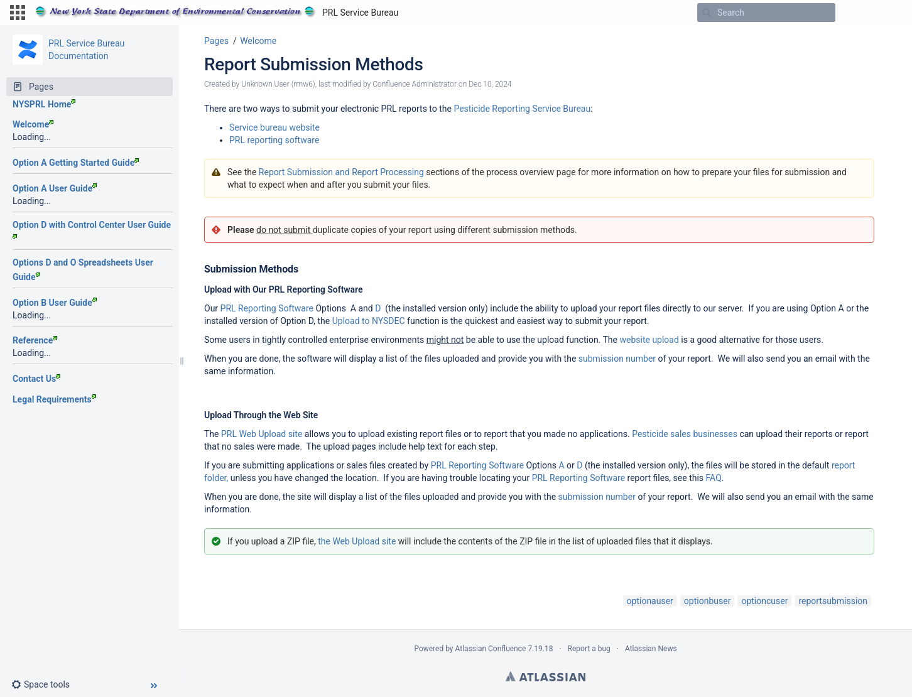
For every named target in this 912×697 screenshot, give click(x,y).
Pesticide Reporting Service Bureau (521, 109)
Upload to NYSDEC (368, 321)
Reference (35, 340)
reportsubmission (832, 601)
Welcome (33, 124)
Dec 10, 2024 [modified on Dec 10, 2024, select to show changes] (490, 84)
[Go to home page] (216, 12)
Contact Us (36, 379)
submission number (617, 359)
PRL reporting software (274, 140)
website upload (648, 340)
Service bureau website (274, 127)
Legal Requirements (54, 399)
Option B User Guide (55, 303)
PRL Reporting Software (266, 308)
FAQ (714, 478)
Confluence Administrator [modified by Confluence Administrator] (414, 84)
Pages (216, 41)
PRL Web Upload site (261, 434)
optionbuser (707, 601)
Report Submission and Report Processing (341, 172)
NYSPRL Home (44, 104)
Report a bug (589, 648)
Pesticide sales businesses (684, 434)
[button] (17, 12)
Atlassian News (651, 648)
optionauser (650, 601)
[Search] (707, 13)
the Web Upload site (357, 541)
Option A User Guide (55, 188)
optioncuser (764, 601)
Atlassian (545, 676)
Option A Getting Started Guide (76, 163)
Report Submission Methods (313, 64)
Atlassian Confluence (490, 648)
